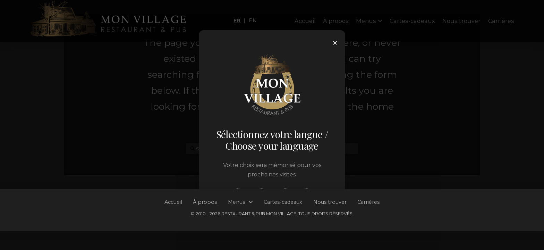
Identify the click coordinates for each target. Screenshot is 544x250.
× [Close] (335, 42)
